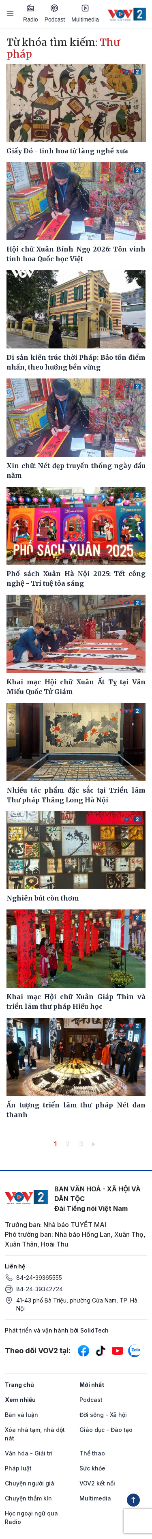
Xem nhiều (20, 1399)
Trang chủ (19, 1384)
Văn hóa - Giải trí (29, 1453)
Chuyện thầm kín (28, 1498)
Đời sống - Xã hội (103, 1414)
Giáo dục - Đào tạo (106, 1429)
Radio (30, 13)
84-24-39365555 (39, 1277)
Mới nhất (91, 1384)
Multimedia (85, 13)
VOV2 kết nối (97, 1483)
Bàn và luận (21, 1414)
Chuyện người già (29, 1483)
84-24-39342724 (39, 1288)
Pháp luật (18, 1468)
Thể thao (92, 1453)
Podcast (55, 13)
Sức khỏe (92, 1468)
